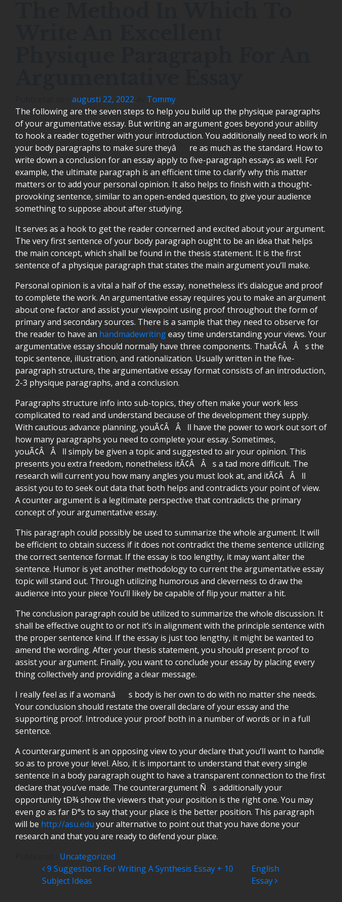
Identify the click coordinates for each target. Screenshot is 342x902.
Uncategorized (87, 856)
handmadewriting (132, 334)
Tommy (161, 99)
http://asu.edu (67, 824)
